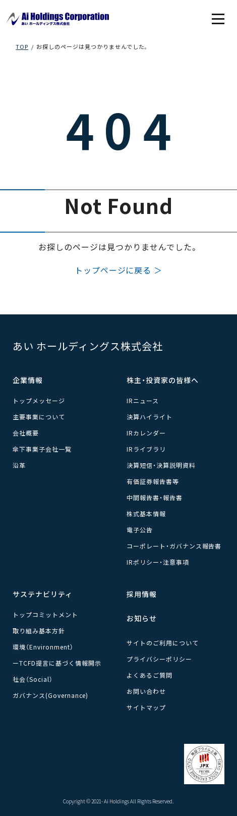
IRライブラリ (146, 449)
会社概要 (26, 432)
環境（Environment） (43, 646)
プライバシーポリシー (159, 659)
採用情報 (142, 594)
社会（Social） (33, 679)
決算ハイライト (149, 416)
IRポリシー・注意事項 (158, 562)
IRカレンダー (146, 432)
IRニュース (143, 400)
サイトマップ (146, 707)
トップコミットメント (45, 614)
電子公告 (140, 529)
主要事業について (39, 416)
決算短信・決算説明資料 (161, 465)
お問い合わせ (146, 691)
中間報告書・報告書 (155, 497)
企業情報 (28, 380)
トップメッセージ (39, 400)
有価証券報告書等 (153, 481)
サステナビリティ (43, 594)
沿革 (19, 465)
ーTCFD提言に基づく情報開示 (57, 663)
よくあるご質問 (149, 675)
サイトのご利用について (163, 642)
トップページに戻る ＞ (119, 270)
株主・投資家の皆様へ (163, 380)
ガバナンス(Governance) (50, 695)
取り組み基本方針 (39, 630)
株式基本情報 (146, 513)
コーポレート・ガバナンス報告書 (174, 545)
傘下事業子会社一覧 (42, 449)
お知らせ (142, 618)
